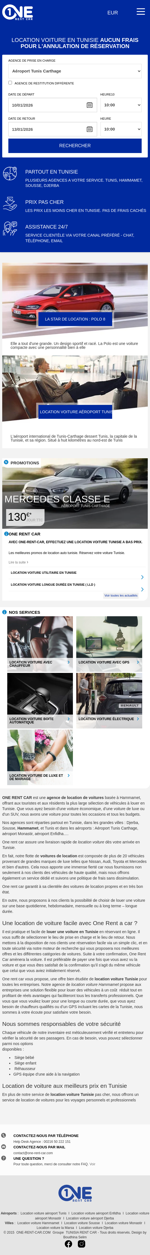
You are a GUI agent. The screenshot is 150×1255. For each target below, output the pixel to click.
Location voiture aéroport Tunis (44, 1213)
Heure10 (107, 94)
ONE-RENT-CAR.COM (33, 1232)
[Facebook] (69, 1245)
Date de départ (21, 94)
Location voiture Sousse (82, 1223)
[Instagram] (81, 1245)
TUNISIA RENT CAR (81, 1232)
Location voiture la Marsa (55, 1228)
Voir (92, 1164)
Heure (105, 118)
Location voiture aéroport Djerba (90, 1218)
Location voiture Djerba (96, 1228)
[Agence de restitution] (10, 82)
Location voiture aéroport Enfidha (96, 1213)
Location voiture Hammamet (38, 1223)
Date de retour (21, 118)
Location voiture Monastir (123, 1223)
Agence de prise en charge (31, 60)
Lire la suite (18, 562)
